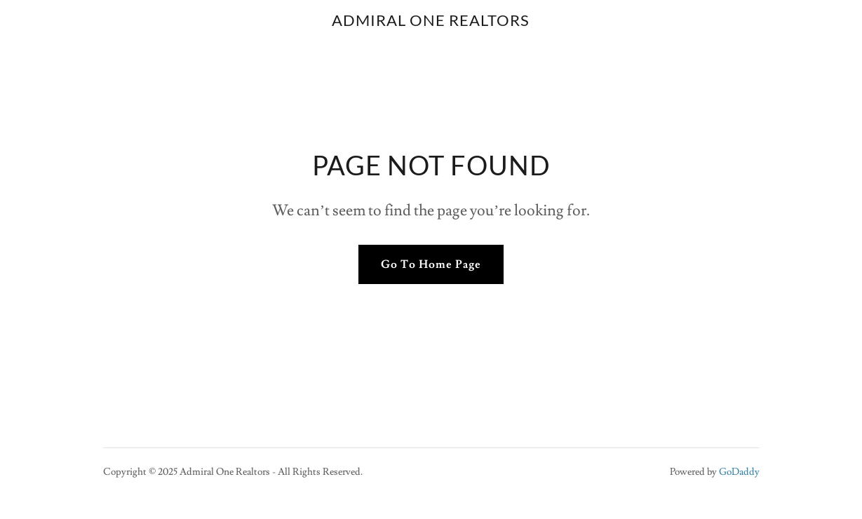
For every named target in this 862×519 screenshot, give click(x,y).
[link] (430, 22)
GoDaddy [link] (739, 472)
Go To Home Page (431, 264)
